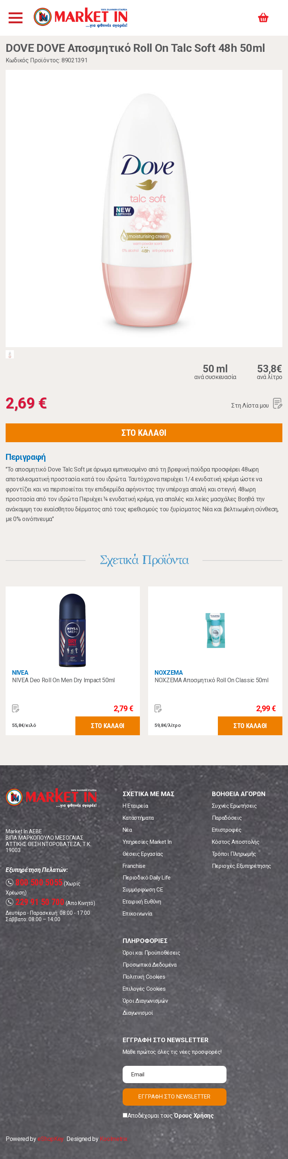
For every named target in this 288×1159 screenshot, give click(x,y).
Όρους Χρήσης (193, 1115)
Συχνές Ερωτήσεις (234, 805)
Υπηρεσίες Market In (147, 842)
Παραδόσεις (227, 817)
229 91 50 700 (35, 902)
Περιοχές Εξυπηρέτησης (241, 866)
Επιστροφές (227, 830)
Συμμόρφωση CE (143, 889)
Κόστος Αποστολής (236, 842)
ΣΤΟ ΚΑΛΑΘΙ (144, 433)
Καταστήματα (138, 817)
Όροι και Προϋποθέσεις (151, 952)
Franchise (134, 866)
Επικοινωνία (137, 913)
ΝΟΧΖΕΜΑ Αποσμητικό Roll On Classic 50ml (211, 680)
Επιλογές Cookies (144, 988)
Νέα (127, 830)
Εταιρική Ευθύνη (142, 901)
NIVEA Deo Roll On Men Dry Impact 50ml (63, 680)
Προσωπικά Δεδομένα (150, 964)
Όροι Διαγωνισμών (145, 1000)
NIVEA (20, 672)
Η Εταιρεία (135, 805)
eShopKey (50, 1138)
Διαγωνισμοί (138, 1012)
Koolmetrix (113, 1138)
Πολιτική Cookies (144, 976)
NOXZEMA (168, 672)
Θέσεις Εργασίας (143, 854)
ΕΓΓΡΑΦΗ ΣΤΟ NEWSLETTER (174, 1096)
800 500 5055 (34, 883)
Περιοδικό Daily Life (147, 877)
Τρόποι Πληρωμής (234, 854)
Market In (81, 18)
